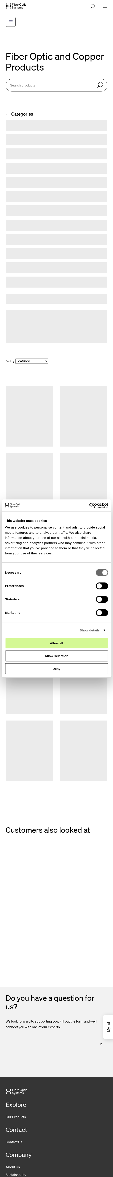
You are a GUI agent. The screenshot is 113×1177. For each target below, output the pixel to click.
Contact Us (14, 1142)
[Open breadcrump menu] (11, 22)
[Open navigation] (105, 6)
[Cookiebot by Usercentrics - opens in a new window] (89, 505)
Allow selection (56, 656)
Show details (90, 630)
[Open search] (92, 6)
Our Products (16, 1117)
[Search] (100, 85)
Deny (56, 668)
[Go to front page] (16, 6)
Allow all (56, 643)
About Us (13, 1167)
